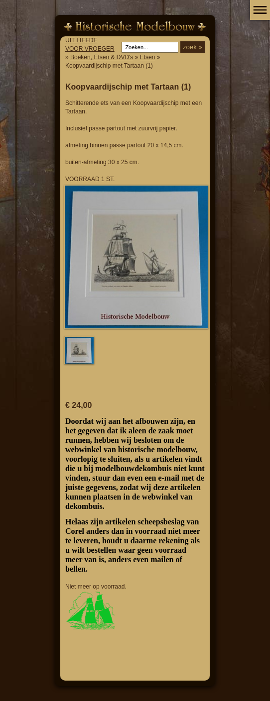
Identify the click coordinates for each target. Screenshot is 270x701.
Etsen (147, 57)
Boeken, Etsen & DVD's (101, 57)
